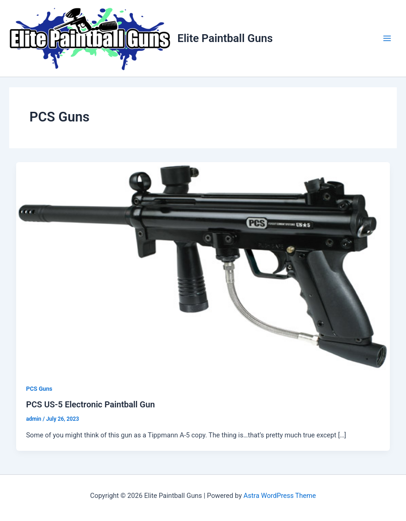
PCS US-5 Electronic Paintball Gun (90, 404)
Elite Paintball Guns (225, 38)
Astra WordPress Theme (280, 495)
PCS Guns (39, 388)
